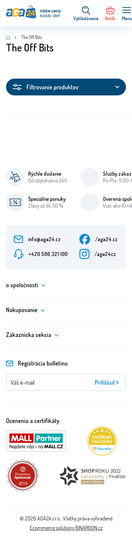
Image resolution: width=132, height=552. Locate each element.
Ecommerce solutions (52, 527)
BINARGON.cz (89, 527)
